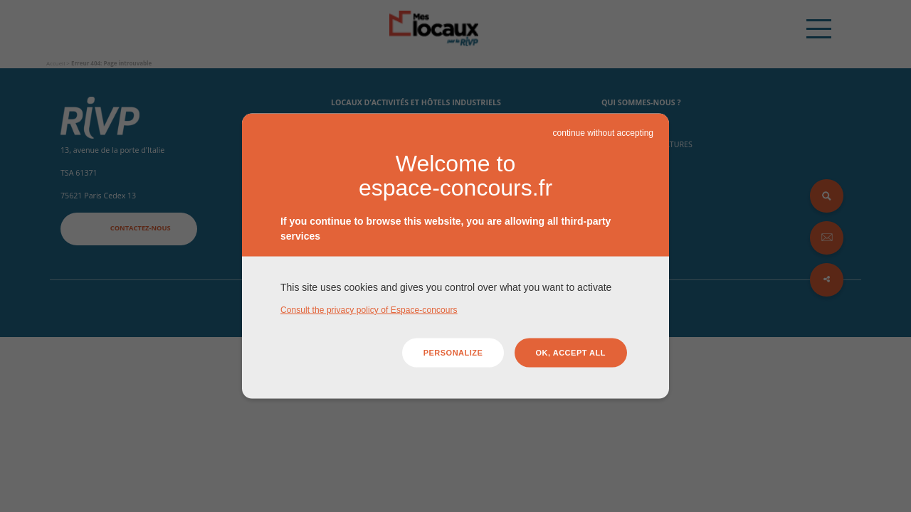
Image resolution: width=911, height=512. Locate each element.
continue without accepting (603, 133)
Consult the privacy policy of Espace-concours (369, 309)
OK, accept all (571, 352)
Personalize (453, 352)
